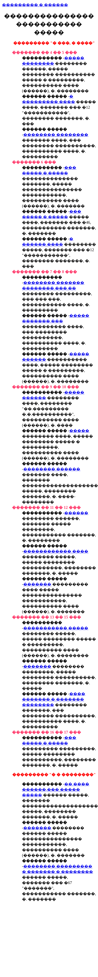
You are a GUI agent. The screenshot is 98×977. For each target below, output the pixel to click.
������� (37, 584)
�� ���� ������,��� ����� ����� (55, 789)
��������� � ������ (35, 5)
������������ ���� (55, 551)
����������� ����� (55, 628)
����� (79, 431)
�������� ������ (51, 469)
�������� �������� (55, 135)
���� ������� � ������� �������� (53, 699)
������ (76, 513)
